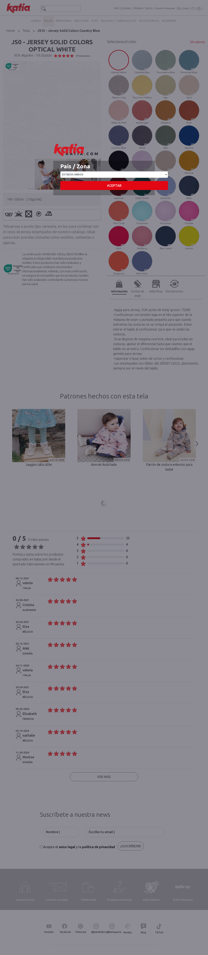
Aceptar (114, 185)
